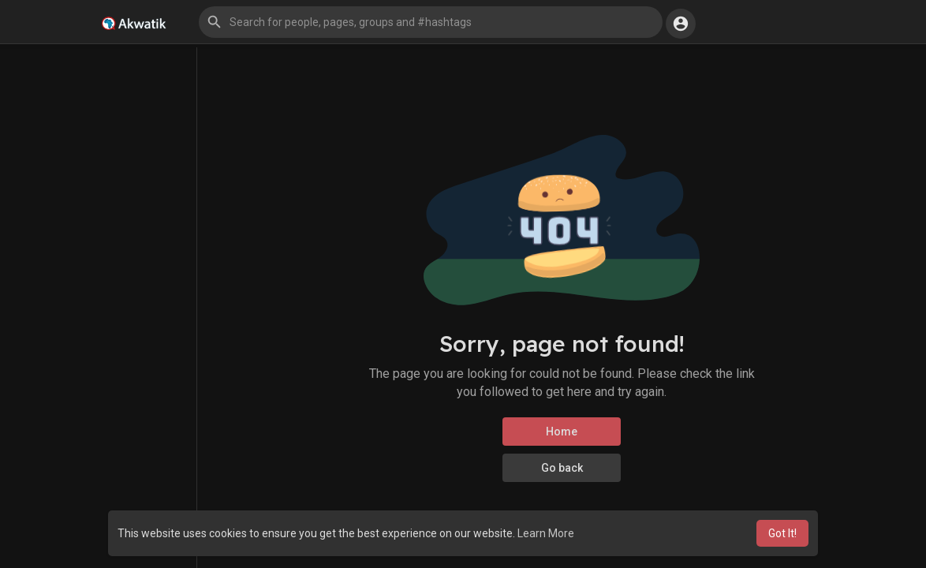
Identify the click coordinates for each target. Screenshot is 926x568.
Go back (562, 468)
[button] (431, 22)
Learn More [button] (545, 533)
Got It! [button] (782, 533)
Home (561, 431)
